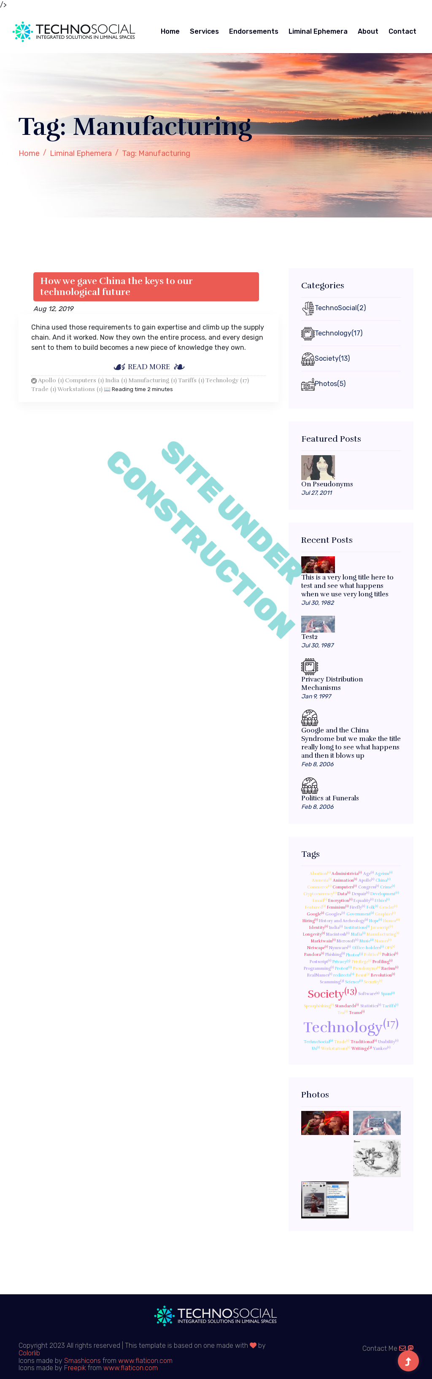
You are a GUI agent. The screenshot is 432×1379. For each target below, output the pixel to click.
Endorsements (253, 31)
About (368, 31)
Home (170, 31)
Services (204, 31)
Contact (402, 31)
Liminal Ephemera (318, 31)
